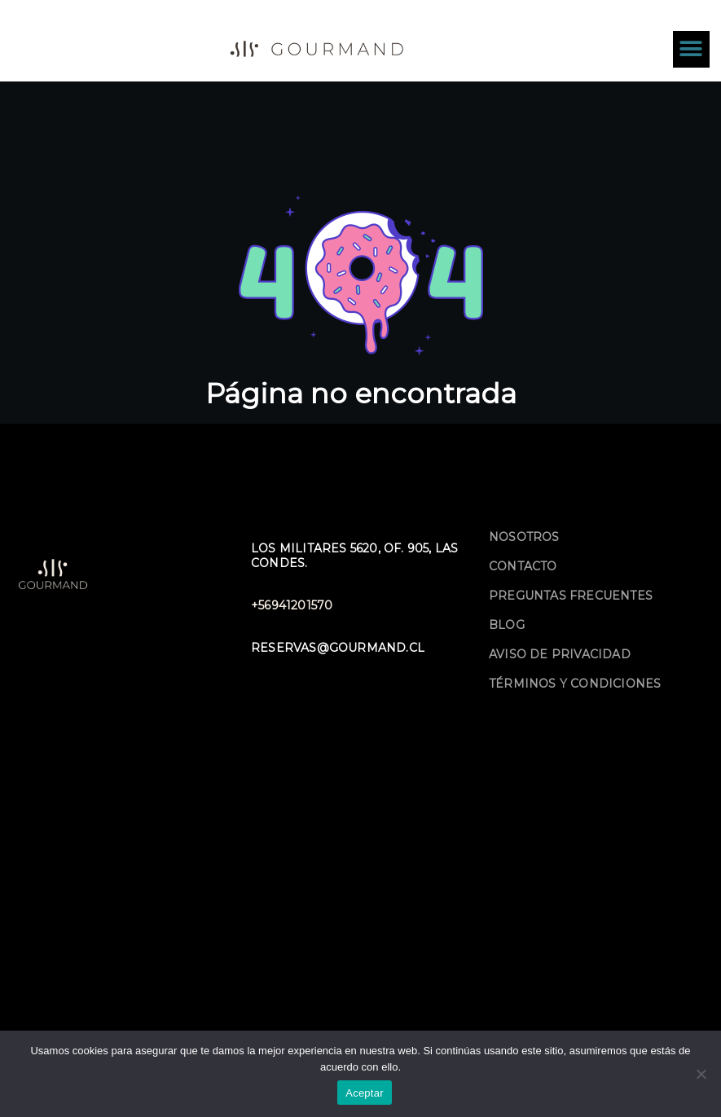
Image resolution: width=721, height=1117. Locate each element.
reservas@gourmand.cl (337, 647)
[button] (691, 49)
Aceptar (364, 1093)
